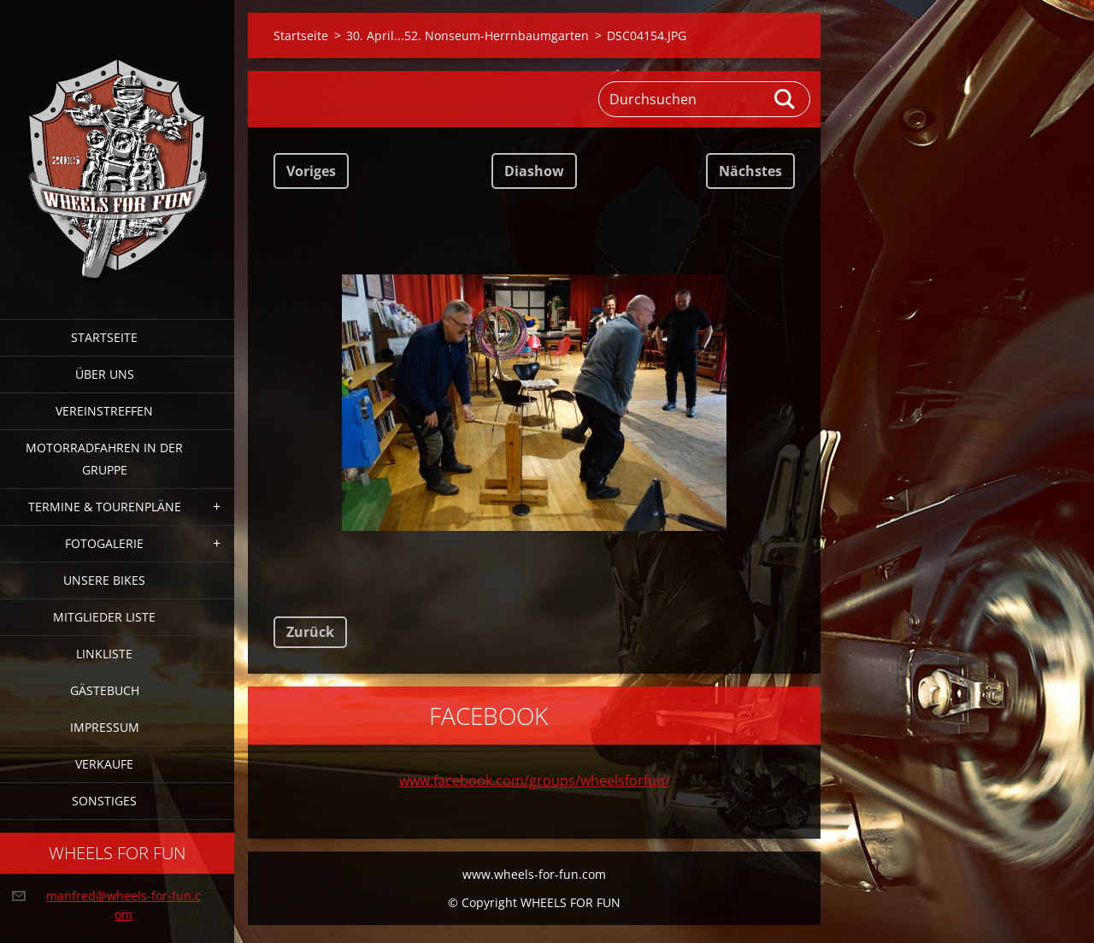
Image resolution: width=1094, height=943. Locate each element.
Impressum (104, 727)
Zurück (310, 631)
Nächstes (750, 171)
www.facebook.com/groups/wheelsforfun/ (534, 780)
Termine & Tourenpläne (104, 506)
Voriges (311, 171)
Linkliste (104, 653)
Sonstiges (104, 801)
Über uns (104, 374)
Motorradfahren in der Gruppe (104, 458)
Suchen (785, 99)
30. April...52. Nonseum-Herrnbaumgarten (467, 35)
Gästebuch (104, 690)
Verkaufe (104, 764)
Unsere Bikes (104, 580)
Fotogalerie (104, 543)
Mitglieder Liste (104, 617)
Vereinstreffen (104, 411)
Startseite (104, 337)
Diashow (534, 171)
